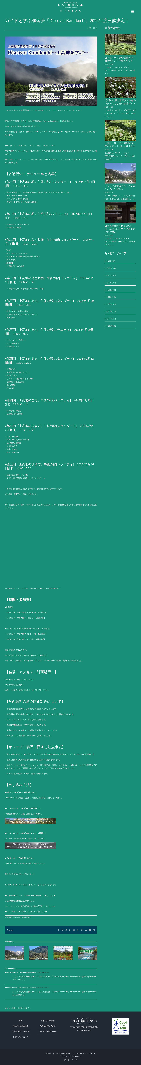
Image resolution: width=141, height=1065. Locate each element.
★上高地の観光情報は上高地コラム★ (20, 901)
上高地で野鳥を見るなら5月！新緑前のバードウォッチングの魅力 (120, 228)
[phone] (80, 11)
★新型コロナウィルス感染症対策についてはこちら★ (26, 912)
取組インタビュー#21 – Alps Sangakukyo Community (20, 987)
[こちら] (32, 690)
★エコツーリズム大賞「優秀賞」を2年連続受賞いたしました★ (30, 906)
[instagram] (61, 11)
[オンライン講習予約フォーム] (17, 839)
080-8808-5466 (86, 1030)
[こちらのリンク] (62, 110)
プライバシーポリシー (63, 1053)
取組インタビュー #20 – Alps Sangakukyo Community (20, 972)
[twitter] (68, 11)
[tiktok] (76, 11)
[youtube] (72, 11)
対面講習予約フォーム (14, 814)
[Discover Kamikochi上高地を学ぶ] (51, 71)
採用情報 (48, 1053)
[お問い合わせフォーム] (14, 863)
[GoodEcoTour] (120, 1019)
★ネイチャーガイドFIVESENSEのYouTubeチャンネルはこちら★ (30, 896)
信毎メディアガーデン (13, 679)
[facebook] (65, 11)
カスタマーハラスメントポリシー (84, 1053)
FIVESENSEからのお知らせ (21, 917)
